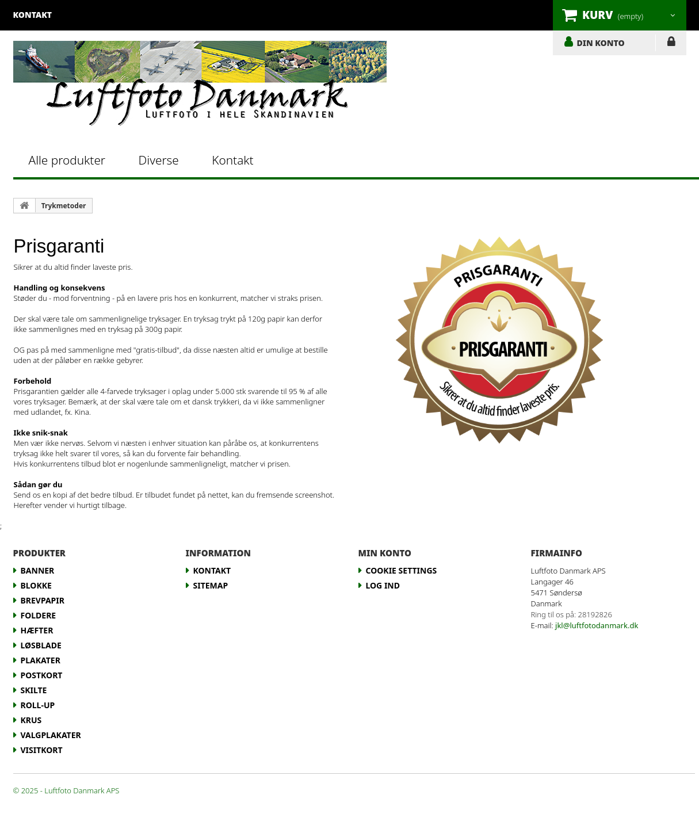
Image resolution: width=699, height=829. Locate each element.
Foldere (38, 615)
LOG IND (671, 43)
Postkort (42, 675)
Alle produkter (67, 160)
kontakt (32, 14)
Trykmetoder (63, 206)
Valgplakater (51, 734)
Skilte (34, 690)
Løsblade (41, 645)
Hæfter (37, 630)
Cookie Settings (401, 570)
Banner (38, 570)
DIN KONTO (601, 42)
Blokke (36, 585)
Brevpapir (42, 600)
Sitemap (210, 585)
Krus (31, 720)
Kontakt (232, 160)
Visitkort (42, 749)
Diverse (159, 160)
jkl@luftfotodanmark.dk (596, 625)
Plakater (40, 660)
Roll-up (38, 705)
